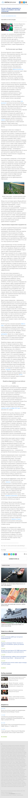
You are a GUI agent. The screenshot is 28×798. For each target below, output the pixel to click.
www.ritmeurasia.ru (12, 793)
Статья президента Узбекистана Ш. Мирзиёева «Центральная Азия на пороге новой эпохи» (13, 731)
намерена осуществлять (11, 495)
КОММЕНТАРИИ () (14, 558)
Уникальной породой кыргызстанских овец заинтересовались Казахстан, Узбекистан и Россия (17, 679)
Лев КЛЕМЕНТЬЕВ (9, 16)
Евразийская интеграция (8, 19)
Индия (4, 549)
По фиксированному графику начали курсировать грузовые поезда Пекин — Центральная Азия (13, 657)
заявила (3, 120)
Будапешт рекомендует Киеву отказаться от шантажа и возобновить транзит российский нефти (12, 644)
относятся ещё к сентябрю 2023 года (10, 408)
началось (8, 482)
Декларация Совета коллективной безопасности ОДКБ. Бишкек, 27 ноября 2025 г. (13, 725)
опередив (8, 369)
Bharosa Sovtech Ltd (18, 69)
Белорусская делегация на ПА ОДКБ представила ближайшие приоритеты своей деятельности (13, 651)
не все (20, 374)
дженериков (4, 334)
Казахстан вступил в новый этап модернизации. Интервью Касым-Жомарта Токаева (13, 711)
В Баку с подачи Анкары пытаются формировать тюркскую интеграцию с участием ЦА (17, 698)
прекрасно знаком (16, 519)
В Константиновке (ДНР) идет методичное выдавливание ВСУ (12, 637)
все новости (3, 667)
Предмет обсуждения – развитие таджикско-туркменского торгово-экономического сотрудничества (16, 685)
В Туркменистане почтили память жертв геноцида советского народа (14, 663)
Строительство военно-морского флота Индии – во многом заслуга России (14, 617)
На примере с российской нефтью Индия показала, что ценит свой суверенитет (14, 577)
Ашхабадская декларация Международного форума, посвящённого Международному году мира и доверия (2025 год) (13, 718)
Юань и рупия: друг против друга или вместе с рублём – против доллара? (14, 597)
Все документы (4, 736)
